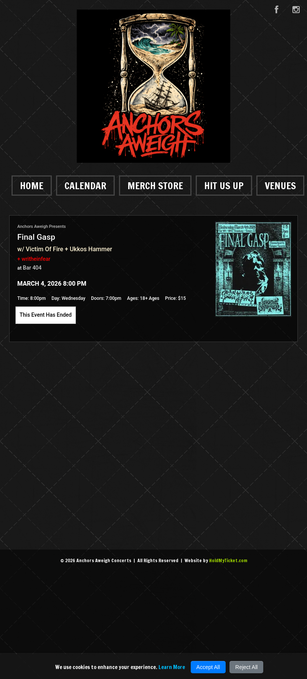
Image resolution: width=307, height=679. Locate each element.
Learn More (171, 667)
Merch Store (155, 185)
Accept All (208, 667)
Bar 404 (32, 268)
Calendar (85, 185)
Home (31, 185)
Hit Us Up (224, 185)
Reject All (246, 667)
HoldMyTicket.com (228, 560)
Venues (280, 185)
